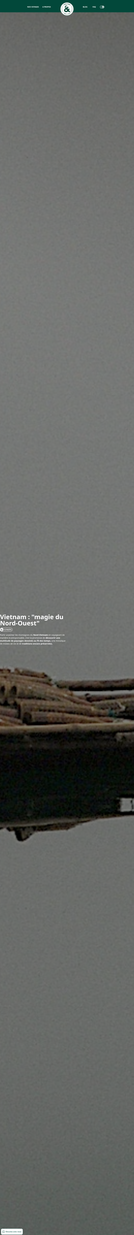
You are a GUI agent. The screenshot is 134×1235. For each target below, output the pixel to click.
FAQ (94, 7)
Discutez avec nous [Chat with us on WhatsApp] (11, 1231)
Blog (85, 7)
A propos (46, 7)
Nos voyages (33, 7)
